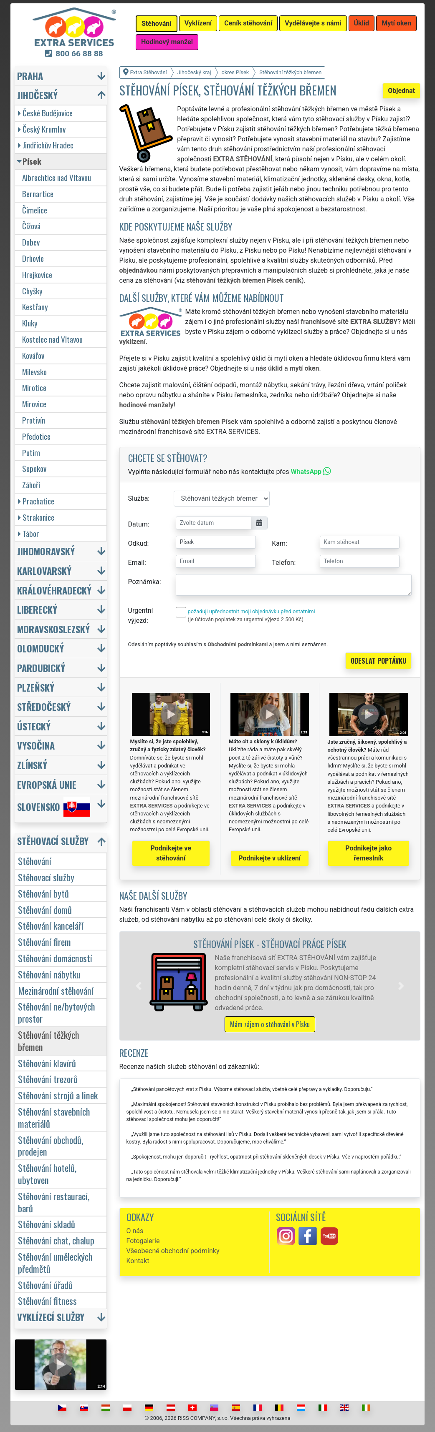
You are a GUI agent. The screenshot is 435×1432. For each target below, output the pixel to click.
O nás (135, 1231)
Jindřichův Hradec (45, 145)
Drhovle (33, 258)
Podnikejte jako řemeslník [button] (368, 853)
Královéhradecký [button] (54, 590)
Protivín (33, 420)
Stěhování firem (44, 941)
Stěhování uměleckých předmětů (55, 1262)
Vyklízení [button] (198, 23)
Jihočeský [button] (37, 95)
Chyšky (32, 291)
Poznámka (143, 582)
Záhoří (31, 485)
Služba (138, 498)
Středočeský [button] (44, 706)
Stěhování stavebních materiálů (54, 1117)
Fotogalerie (143, 1241)
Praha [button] (30, 76)
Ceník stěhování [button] (248, 23)
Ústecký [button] (34, 726)
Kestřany (35, 307)
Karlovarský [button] (44, 570)
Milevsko (34, 372)
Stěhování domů (45, 909)
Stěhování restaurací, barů (53, 1202)
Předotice (36, 436)
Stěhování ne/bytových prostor (56, 1012)
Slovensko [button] (53, 807)
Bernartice (37, 194)
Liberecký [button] (37, 609)
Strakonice (36, 517)
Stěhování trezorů (48, 1079)
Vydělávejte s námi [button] (313, 23)
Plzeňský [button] (35, 687)
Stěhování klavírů (47, 1063)
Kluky (30, 323)
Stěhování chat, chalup (56, 1240)
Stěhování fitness (47, 1300)
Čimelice (34, 210)
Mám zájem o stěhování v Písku (270, 1024)
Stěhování (34, 861)
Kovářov (33, 355)
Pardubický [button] (41, 668)
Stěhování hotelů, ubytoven (47, 1173)
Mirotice (34, 387)
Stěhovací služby (46, 877)
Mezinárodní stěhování (56, 990)
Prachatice (36, 501)
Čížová (31, 226)
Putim (31, 452)
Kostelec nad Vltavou (52, 339)
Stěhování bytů (43, 893)
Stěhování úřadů (45, 1285)
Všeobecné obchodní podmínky (173, 1251)
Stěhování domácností (55, 958)
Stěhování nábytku (49, 974)
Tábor (28, 533)
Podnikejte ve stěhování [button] (171, 853)
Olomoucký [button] (40, 648)
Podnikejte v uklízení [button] (269, 858)
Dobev (31, 242)
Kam (279, 543)
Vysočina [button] (36, 745)
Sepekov (34, 468)
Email (136, 563)
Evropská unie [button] (46, 784)
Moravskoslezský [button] (53, 629)
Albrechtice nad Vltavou (56, 177)
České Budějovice (45, 113)
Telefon (283, 563)
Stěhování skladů (46, 1224)
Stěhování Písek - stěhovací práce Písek (269, 943)
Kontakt (137, 1261)
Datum (138, 524)
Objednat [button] (401, 91)
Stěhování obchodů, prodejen (50, 1146)
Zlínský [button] (32, 765)
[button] (138, 986)
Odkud (137, 543)
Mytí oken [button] (396, 23)
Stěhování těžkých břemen (48, 1040)
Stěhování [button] (157, 24)
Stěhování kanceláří (50, 925)
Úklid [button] (361, 23)
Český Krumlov (42, 129)
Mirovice (34, 404)
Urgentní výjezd (140, 615)
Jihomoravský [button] (46, 551)
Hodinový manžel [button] (167, 42)
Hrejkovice (37, 274)
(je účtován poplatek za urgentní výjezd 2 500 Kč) (245, 619)
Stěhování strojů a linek (58, 1095)
